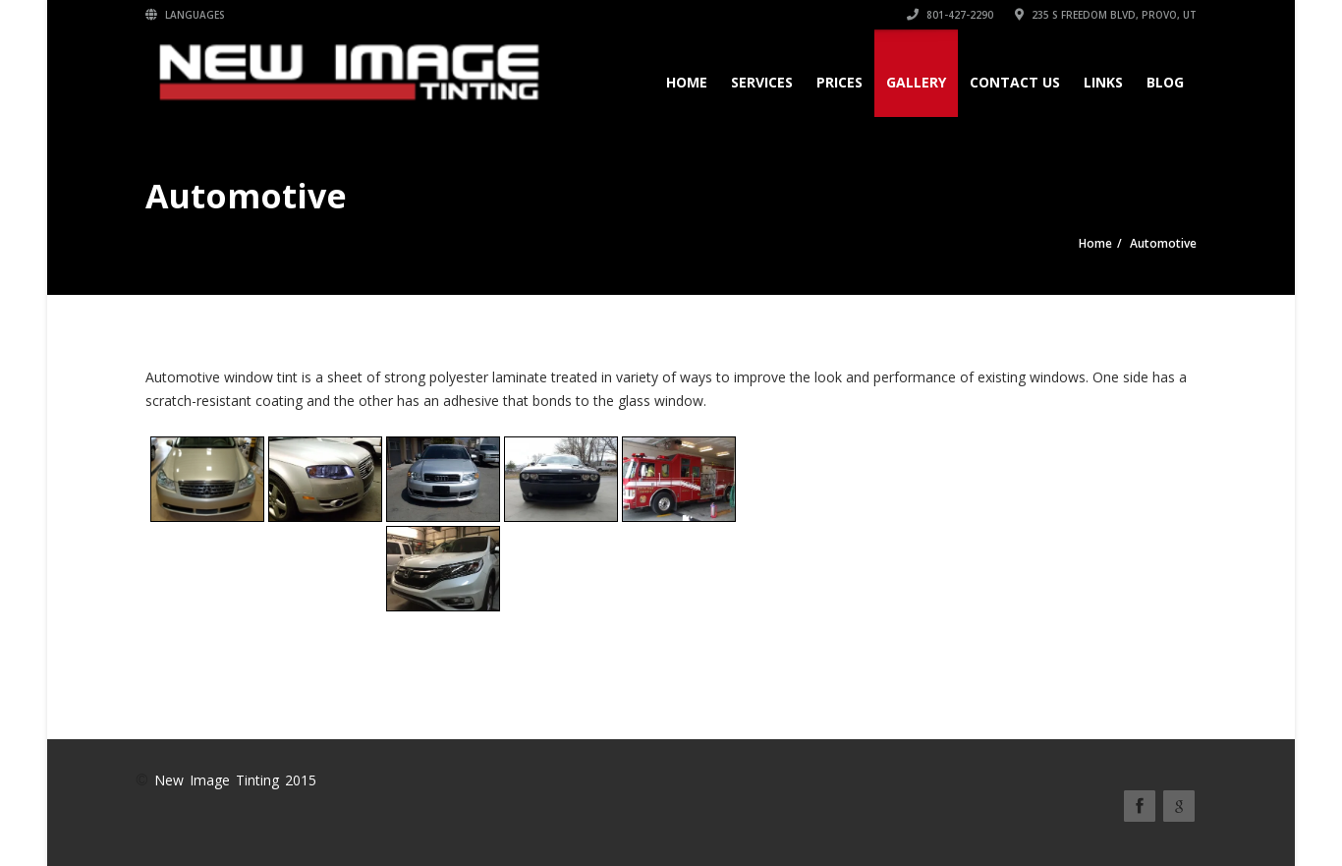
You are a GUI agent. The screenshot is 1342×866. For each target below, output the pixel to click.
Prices (839, 82)
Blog (1165, 82)
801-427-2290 (950, 15)
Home (686, 82)
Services (762, 82)
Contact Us (1015, 82)
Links (1103, 82)
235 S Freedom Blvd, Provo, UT (1106, 15)
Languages (185, 15)
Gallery (916, 82)
